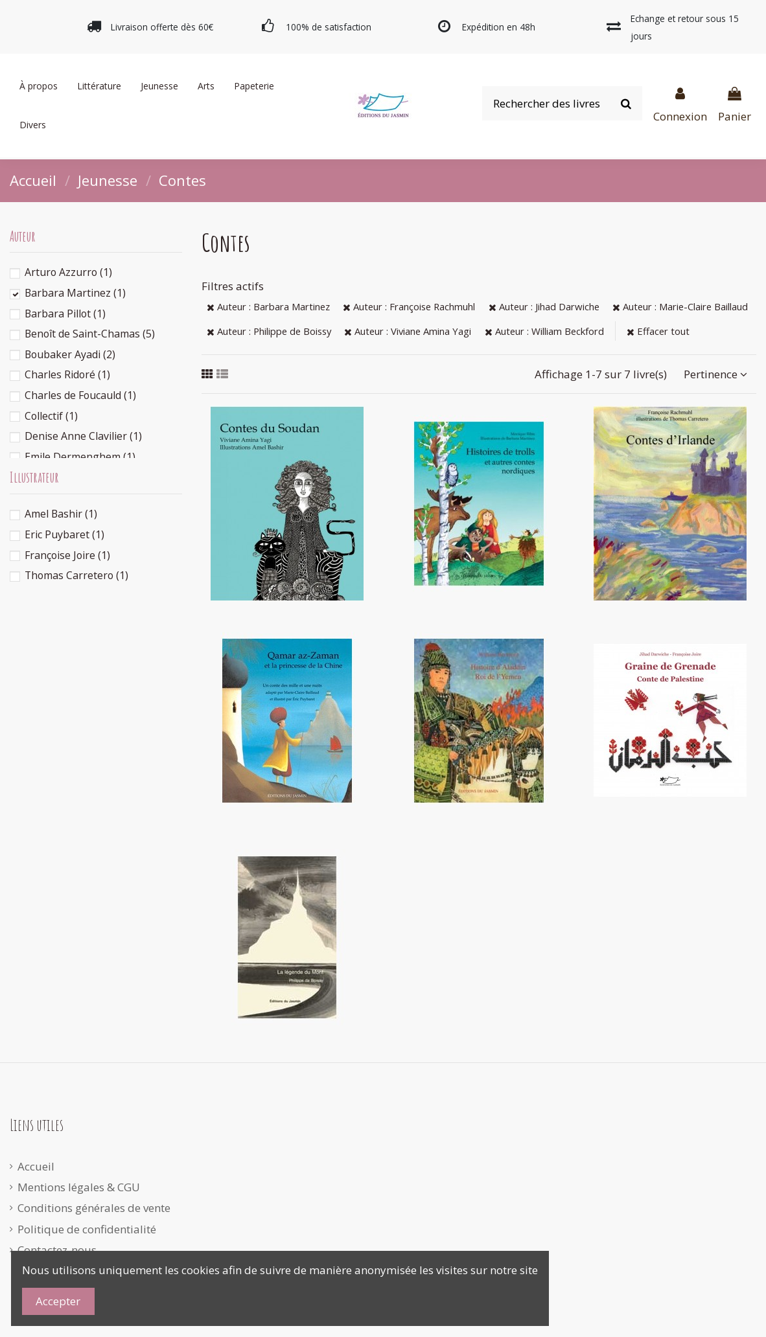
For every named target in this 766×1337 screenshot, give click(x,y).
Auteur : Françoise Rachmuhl (409, 306)
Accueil (35, 1166)
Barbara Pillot (65, 313)
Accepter (58, 1301)
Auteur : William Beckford (544, 331)
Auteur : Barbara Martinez (268, 306)
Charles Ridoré (67, 374)
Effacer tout (658, 331)
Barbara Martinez (75, 293)
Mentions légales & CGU (78, 1187)
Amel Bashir (61, 514)
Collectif (51, 416)
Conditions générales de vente (93, 1207)
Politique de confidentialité (86, 1229)
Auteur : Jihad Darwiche (544, 306)
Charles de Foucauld (80, 395)
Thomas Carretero (76, 575)
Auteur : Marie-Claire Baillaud (680, 306)
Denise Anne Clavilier (83, 436)
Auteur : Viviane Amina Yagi (407, 331)
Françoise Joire (67, 555)
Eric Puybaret (64, 534)
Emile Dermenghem (80, 457)
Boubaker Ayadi (70, 354)
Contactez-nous (57, 1249)
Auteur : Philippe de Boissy (269, 331)
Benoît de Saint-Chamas (90, 333)
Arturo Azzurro (68, 272)
